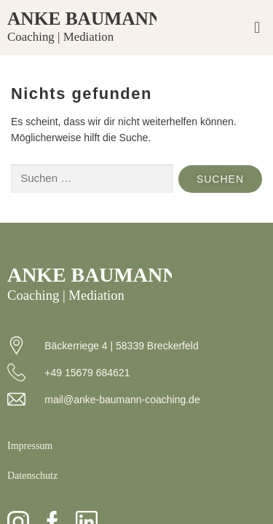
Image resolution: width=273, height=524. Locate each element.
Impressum (29, 445)
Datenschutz (32, 475)
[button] (257, 28)
